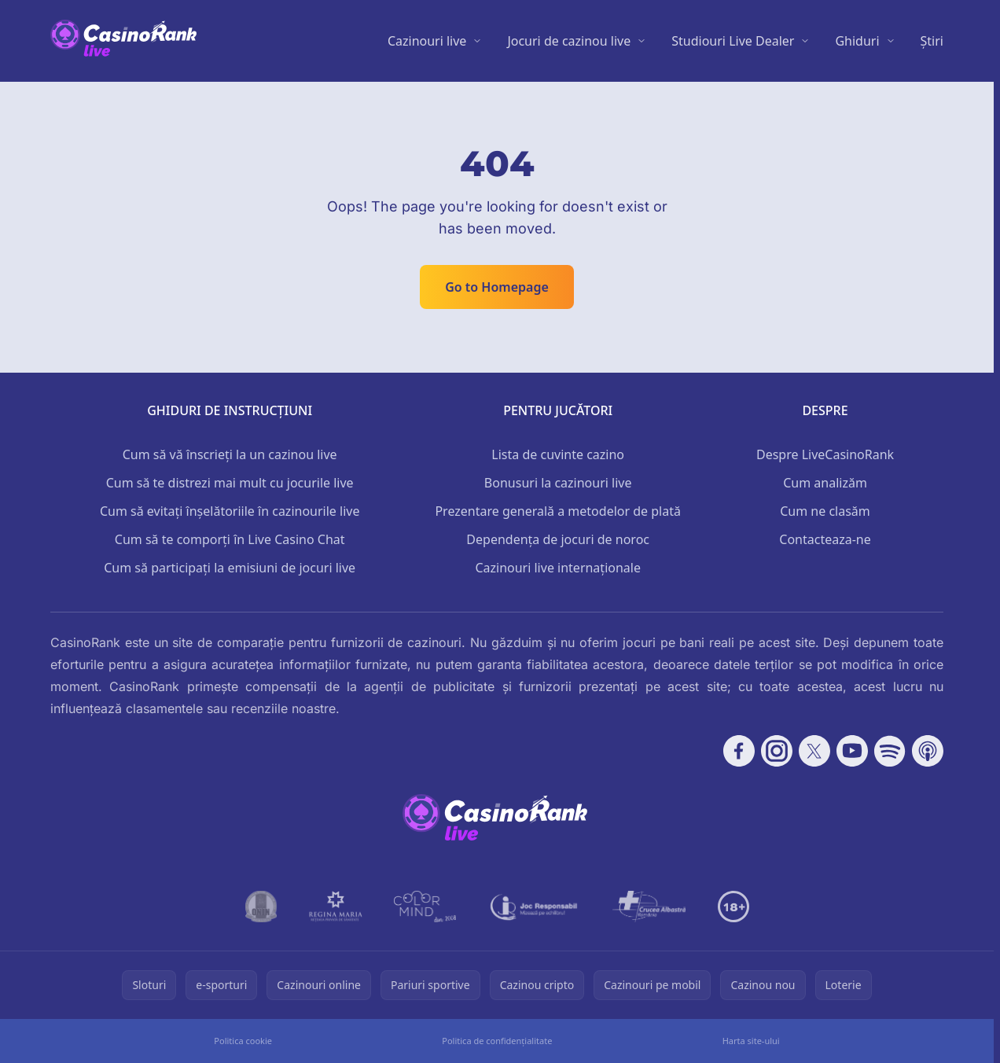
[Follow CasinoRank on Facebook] (739, 751)
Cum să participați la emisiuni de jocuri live (229, 567)
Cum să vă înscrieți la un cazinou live (230, 454)
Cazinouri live (427, 41)
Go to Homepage (497, 287)
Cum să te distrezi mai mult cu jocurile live (230, 482)
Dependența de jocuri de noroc (557, 539)
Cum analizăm (825, 482)
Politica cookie (243, 1040)
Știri (932, 41)
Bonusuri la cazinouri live (558, 482)
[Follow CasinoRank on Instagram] (776, 751)
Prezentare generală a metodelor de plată (558, 511)
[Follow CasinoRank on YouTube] (852, 751)
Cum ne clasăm (825, 511)
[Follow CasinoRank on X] (814, 751)
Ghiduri (857, 41)
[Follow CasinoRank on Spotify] (890, 751)
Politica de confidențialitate (497, 1040)
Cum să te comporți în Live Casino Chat (230, 539)
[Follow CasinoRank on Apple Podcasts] (927, 751)
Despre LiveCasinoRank (825, 454)
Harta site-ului (751, 1040)
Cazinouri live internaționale (558, 567)
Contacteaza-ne (824, 539)
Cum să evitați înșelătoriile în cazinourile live (230, 511)
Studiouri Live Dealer (732, 41)
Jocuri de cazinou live (569, 41)
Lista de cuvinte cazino (557, 454)
